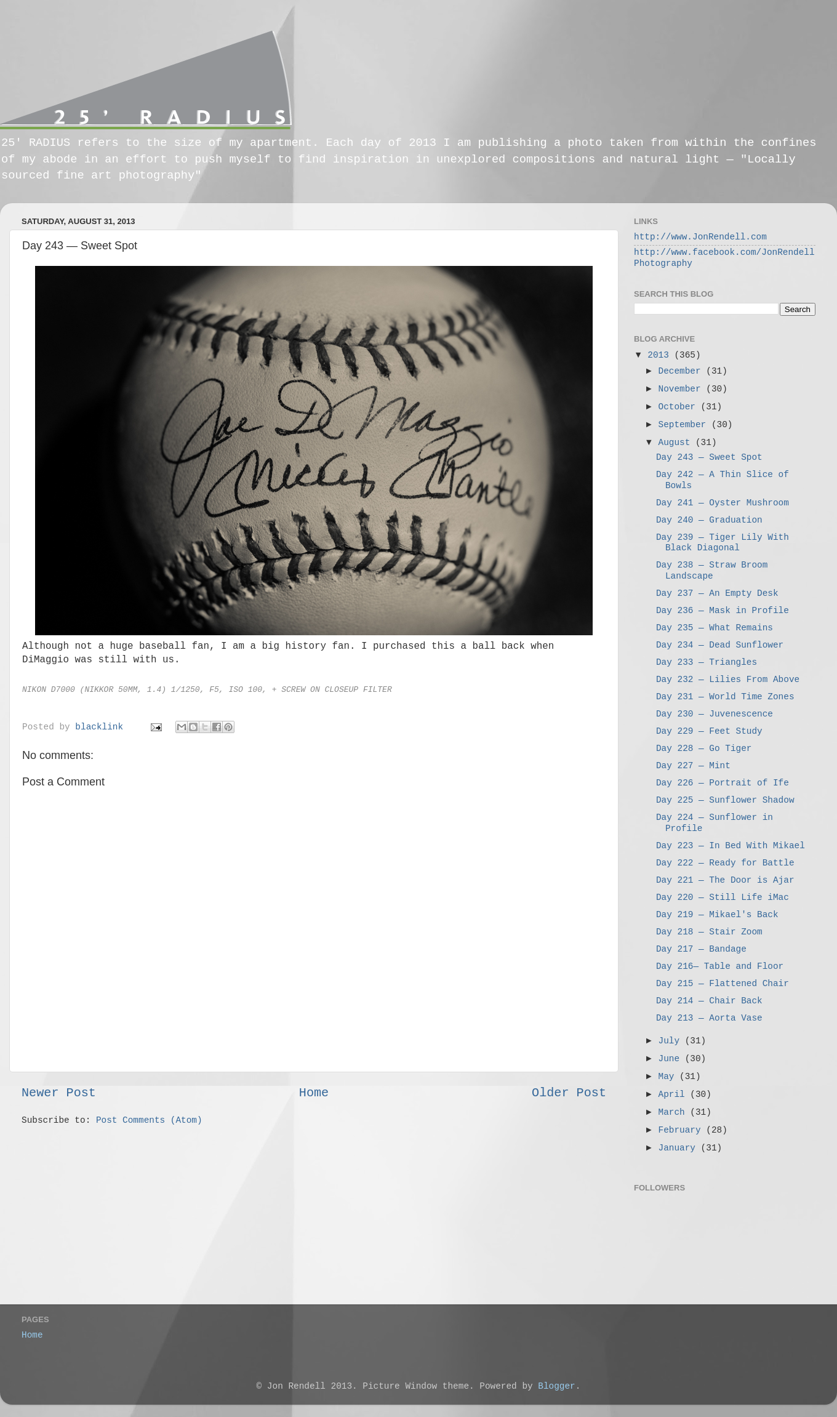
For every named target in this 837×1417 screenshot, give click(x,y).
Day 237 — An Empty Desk (717, 593)
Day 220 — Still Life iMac (722, 897)
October (680, 407)
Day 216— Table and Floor (719, 966)
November (683, 389)
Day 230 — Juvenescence (714, 714)
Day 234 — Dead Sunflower (719, 645)
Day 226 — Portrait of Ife (722, 783)
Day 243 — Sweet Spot (709, 457)
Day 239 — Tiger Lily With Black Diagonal (722, 542)
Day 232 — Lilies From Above (727, 679)
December (683, 371)
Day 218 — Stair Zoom (709, 932)
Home (314, 1093)
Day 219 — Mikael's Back (717, 915)
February (683, 1130)
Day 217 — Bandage (701, 949)
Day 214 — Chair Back (709, 1001)
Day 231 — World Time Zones (725, 697)
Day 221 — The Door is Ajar (725, 880)
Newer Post (59, 1093)
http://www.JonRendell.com (700, 237)
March (675, 1112)
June (672, 1059)
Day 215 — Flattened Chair (722, 984)
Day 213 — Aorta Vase (709, 1018)
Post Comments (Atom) (149, 1120)
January (680, 1148)
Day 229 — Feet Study (709, 731)
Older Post (569, 1093)
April (675, 1094)
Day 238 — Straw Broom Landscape (711, 570)
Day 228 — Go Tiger (703, 748)
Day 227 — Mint (693, 766)
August (677, 443)
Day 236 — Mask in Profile (722, 611)
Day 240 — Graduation (709, 520)
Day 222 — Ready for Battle (725, 863)
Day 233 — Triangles (706, 662)
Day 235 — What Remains (714, 628)
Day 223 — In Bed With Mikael (730, 846)
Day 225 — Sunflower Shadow (725, 800)
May (669, 1077)
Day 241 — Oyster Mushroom (722, 503)
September (685, 425)
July (672, 1041)
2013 (660, 355)
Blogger (556, 1386)
